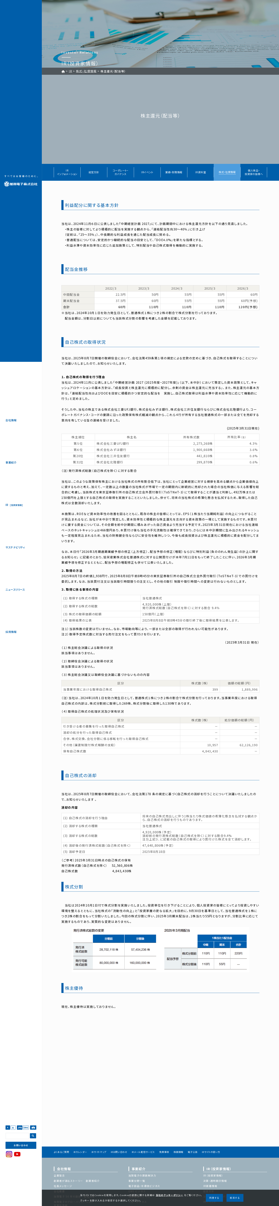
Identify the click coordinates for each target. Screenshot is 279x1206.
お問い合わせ (21, 1145)
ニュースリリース (15, 589)
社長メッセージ (63, 1186)
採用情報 (11, 632)
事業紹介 (11, 462)
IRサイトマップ (99, 1152)
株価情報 (178, 1152)
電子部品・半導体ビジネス (144, 1186)
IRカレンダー (80, 1152)
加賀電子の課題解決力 (142, 1175)
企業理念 (59, 1175)
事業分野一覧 (136, 1181)
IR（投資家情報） (219, 1168)
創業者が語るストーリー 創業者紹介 (77, 1181)
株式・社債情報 (86, 71)
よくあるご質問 (61, 1152)
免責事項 (164, 1152)
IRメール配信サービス (143, 1152)
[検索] (16, 1136)
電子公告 (193, 1152)
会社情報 (11, 420)
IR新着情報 (210, 1186)
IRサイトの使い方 (211, 1152)
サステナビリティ (15, 547)
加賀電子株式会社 (21, 181)
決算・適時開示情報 (215, 1181)
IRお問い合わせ (119, 1152)
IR (14, 505)
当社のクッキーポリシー (169, 1195)
